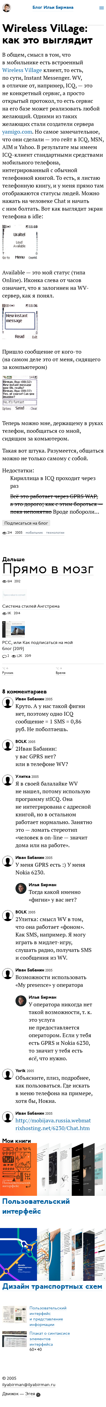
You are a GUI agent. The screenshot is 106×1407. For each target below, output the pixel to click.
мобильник (34, 532)
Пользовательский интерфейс (36, 1207)
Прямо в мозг (48, 568)
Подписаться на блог (26, 523)
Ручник (7, 673)
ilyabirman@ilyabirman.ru (28, 1384)
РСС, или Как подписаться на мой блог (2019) (37, 646)
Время (60, 673)
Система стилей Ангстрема (31, 606)
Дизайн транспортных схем (52, 1287)
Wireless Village (22, 70)
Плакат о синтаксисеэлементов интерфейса (50, 1338)
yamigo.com (17, 131)
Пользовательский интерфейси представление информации (48, 1316)
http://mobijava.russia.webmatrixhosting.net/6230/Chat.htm (53, 1124)
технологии (55, 532)
